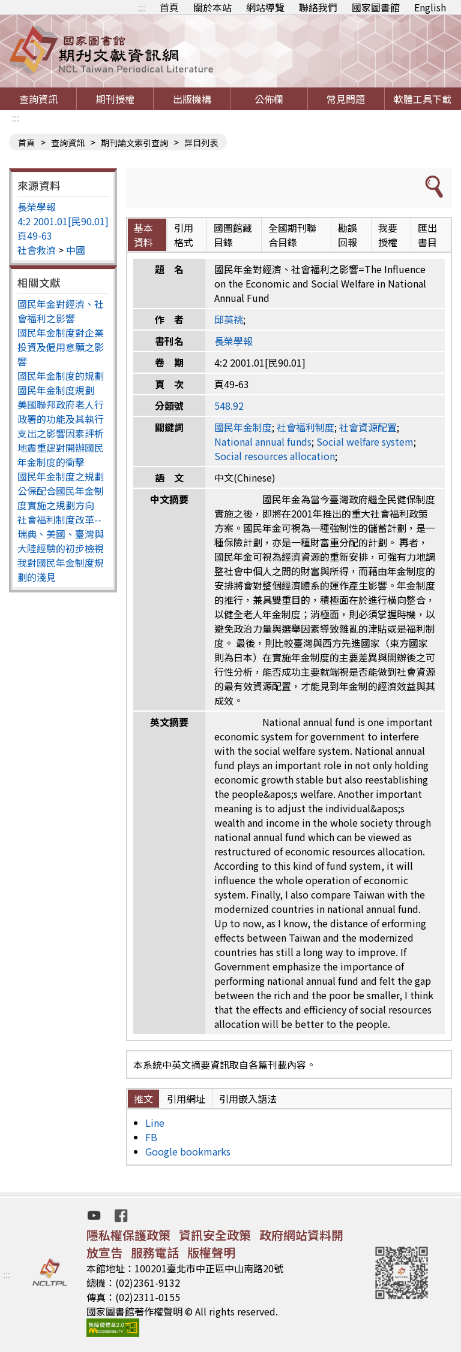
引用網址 (186, 1098)
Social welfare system (365, 441)
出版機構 (192, 99)
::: (141, 7)
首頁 (169, 7)
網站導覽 (265, 7)
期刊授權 (115, 99)
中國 (75, 250)
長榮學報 (36, 206)
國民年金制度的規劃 (60, 375)
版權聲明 (211, 1252)
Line (154, 1122)
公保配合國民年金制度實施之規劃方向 (60, 497)
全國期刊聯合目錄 (292, 234)
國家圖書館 (376, 7)
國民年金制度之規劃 (60, 476)
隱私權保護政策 (128, 1235)
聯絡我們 (318, 7)
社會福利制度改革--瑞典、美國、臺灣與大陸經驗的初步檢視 (60, 533)
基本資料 (143, 234)
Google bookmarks (187, 1151)
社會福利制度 (305, 427)
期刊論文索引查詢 (134, 143)
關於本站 (212, 7)
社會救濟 (36, 250)
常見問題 (346, 99)
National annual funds (263, 441)
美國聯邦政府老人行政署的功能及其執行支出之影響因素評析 (60, 418)
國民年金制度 (243, 427)
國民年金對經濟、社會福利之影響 (60, 311)
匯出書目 (427, 234)
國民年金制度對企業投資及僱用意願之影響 (60, 346)
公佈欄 (269, 99)
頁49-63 (34, 235)
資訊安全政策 (215, 1235)
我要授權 (387, 234)
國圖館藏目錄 (233, 234)
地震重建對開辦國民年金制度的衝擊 (60, 454)
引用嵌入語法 (248, 1098)
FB (151, 1137)
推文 (143, 1098)
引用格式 (183, 234)
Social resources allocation (274, 456)
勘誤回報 (347, 234)
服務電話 (155, 1252)
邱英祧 (228, 319)
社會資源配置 (368, 427)
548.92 (229, 405)
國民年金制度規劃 (55, 390)
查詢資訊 (38, 99)
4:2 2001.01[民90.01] (63, 221)
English (430, 7)
